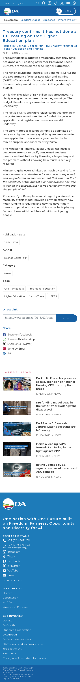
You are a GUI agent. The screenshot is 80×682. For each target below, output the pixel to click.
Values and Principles (16, 607)
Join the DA (10, 653)
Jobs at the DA (12, 648)
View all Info (13, 581)
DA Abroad (10, 634)
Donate (7, 620)
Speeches (49, 19)
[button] (39, 334)
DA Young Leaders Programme (23, 644)
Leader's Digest (30, 19)
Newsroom (11, 19)
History (7, 593)
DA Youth (9, 625)
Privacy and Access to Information (24, 658)
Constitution (10, 597)
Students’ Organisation (17, 630)
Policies (7, 602)
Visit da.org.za (14, 3)
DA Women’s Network (17, 639)
